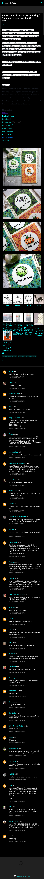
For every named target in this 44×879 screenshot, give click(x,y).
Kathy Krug (12, 761)
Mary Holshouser (14, 418)
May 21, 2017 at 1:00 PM (17, 816)
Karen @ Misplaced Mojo (17, 516)
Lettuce (28, 306)
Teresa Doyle (13, 542)
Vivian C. (11, 578)
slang (10, 406)
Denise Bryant (13, 491)
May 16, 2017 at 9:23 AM (17, 401)
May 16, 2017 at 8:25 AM (17, 388)
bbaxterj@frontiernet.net (17, 463)
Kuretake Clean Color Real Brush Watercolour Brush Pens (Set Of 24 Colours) (28, 329)
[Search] (41, 3)
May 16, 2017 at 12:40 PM (17, 485)
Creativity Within (11, 3)
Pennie (11, 371)
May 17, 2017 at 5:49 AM (17, 731)
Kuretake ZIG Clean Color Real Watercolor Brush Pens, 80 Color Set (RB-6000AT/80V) (8, 330)
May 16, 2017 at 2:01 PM (17, 537)
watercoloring (31, 356)
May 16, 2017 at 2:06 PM (17, 556)
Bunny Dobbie (13, 748)
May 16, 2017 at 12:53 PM (17, 498)
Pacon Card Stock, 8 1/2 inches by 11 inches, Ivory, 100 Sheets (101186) (39, 331)
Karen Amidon (7, 131)
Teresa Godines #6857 (16, 594)
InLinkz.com (4, 350)
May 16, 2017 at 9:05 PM (17, 672)
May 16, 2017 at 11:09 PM (17, 696)
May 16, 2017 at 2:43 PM (17, 589)
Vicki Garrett (7, 140)
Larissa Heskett (14, 821)
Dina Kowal (6, 119)
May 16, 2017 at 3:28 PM (17, 602)
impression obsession (9, 356)
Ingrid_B (11, 774)
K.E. (10, 836)
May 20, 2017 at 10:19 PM (17, 780)
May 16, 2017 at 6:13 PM (17, 624)
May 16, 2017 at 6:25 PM (17, 637)
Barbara (11, 503)
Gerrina (11, 702)
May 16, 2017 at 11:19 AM (17, 446)
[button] (3, 24)
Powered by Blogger (22, 876)
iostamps (21, 356)
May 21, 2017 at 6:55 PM (17, 830)
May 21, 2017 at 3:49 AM (17, 801)
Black (39, 305)
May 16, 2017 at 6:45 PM (17, 648)
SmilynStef (12, 667)
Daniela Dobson (8, 116)
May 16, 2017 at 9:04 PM (17, 661)
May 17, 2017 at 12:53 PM (17, 756)
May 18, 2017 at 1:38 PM (17, 768)
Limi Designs (13, 713)
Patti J (11, 642)
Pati (10, 806)
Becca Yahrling (14, 394)
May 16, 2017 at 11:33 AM (17, 458)
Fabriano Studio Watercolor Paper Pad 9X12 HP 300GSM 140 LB (7, 347)
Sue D (11, 630)
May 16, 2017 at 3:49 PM (17, 613)
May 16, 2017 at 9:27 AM (17, 412)
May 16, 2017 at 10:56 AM (17, 428)
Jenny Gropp (7, 128)
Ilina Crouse (7, 122)
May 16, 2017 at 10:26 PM (17, 685)
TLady (11, 434)
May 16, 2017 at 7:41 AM (17, 377)
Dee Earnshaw (13, 452)
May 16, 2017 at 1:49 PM (17, 511)
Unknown (12, 607)
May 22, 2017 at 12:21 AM (17, 841)
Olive (7, 306)
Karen (11, 737)
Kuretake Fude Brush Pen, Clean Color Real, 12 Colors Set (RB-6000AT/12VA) (18, 330)
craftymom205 (14, 691)
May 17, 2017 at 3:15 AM (17, 707)
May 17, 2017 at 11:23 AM (17, 743)
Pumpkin (17, 306)
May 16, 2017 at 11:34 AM (17, 474)
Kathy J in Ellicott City (16, 726)
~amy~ (11, 382)
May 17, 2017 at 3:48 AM (17, 720)
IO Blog (5, 113)
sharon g (12, 678)
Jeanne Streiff (7, 125)
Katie (10, 785)
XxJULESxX (12, 479)
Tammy (11, 562)
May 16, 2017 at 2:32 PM (17, 573)
